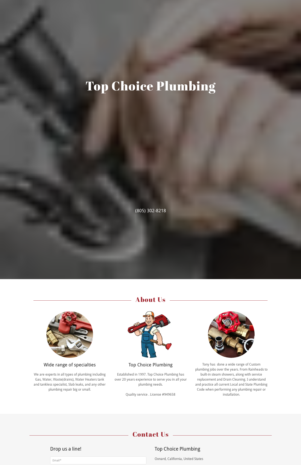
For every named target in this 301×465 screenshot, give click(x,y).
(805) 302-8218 (150, 210)
